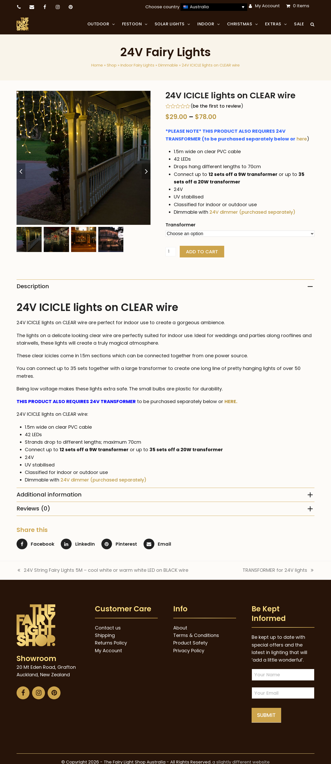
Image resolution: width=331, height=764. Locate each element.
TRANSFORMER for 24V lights (278, 570)
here (302, 139)
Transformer (180, 224)
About (180, 628)
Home (97, 65)
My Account (267, 6)
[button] (312, 24)
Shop (112, 65)
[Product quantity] (171, 251)
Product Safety (190, 643)
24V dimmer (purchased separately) (252, 212)
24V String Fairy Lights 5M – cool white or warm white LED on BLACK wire (102, 570)
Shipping (105, 635)
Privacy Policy (188, 650)
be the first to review (217, 106)
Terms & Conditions (196, 635)
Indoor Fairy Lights (137, 65)
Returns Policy (111, 643)
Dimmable (168, 65)
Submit (266, 715)
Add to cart (202, 251)
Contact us (108, 628)
